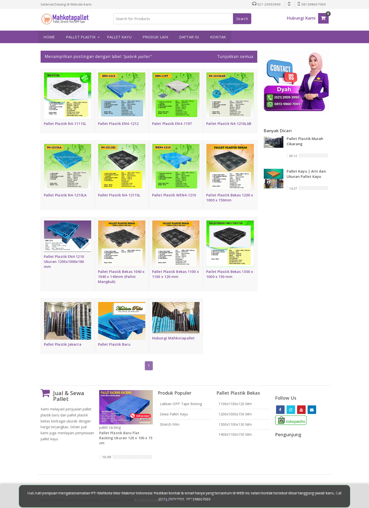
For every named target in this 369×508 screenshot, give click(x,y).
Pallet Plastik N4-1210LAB (228, 123)
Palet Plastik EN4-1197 (172, 123)
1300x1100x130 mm (235, 424)
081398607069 (311, 4)
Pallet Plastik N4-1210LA (65, 194)
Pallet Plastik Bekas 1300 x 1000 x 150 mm (229, 274)
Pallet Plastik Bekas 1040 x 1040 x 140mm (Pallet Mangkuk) (121, 276)
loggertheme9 (180, 500)
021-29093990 (266, 4)
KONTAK (218, 36)
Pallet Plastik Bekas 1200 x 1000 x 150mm (229, 197)
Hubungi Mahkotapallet (173, 338)
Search (242, 18)
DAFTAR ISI (189, 36)
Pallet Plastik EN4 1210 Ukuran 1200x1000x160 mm (64, 261)
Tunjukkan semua (235, 56)
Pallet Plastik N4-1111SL (65, 123)
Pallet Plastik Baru (114, 344)
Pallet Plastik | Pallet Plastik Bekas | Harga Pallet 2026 (87, 500)
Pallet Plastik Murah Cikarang (305, 141)
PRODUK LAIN (155, 36)
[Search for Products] (182, 18)
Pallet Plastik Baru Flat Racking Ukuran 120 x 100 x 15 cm (126, 437)
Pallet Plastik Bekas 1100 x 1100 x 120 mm (175, 274)
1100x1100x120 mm (235, 403)
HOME (49, 36)
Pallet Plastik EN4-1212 (118, 123)
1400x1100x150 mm (235, 434)
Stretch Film (169, 424)
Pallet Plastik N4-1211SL (119, 194)
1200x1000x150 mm (235, 413)
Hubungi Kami (301, 18)
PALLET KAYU (119, 36)
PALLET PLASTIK (80, 36)
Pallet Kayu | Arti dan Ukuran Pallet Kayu (306, 173)
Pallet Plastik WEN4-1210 (174, 194)
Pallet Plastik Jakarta (62, 344)
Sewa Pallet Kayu (174, 413)
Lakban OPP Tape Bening (181, 403)
